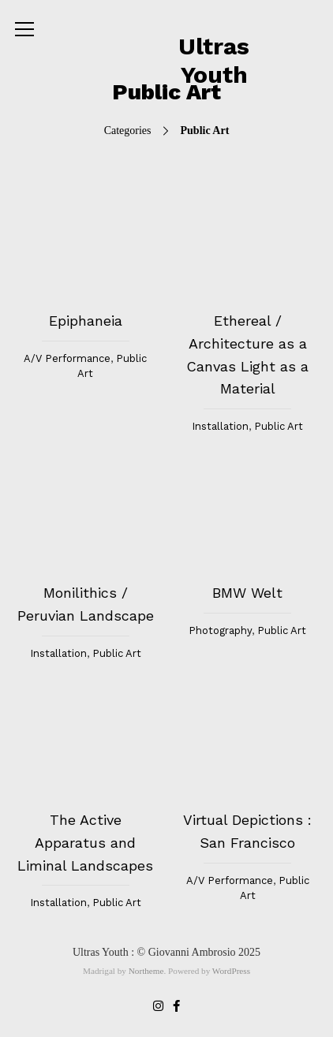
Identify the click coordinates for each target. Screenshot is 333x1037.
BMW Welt (247, 592)
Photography (220, 630)
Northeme (146, 970)
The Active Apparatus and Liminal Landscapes (85, 842)
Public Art (278, 426)
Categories (167, 130)
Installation (220, 426)
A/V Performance (67, 358)
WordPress (231, 970)
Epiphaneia (85, 320)
